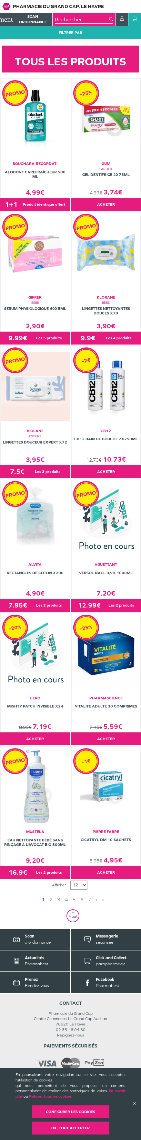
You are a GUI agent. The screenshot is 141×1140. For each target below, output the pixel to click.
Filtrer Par (70, 32)
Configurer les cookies (70, 1112)
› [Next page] (96, 899)
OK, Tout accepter (70, 1128)
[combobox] (82, 19)
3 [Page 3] (58, 899)
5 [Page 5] (74, 899)
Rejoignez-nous (70, 1035)
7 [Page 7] (89, 899)
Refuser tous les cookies (50, 1096)
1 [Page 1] (43, 899)
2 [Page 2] (51, 899)
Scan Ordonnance (33, 19)
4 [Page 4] (66, 899)
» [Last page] (103, 899)
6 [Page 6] (82, 899)
